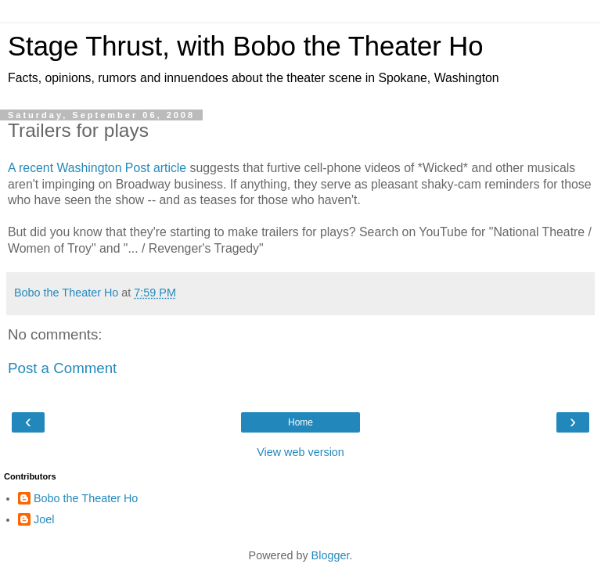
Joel (44, 519)
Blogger (330, 555)
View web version (300, 452)
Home (300, 422)
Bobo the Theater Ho (86, 498)
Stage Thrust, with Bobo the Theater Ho (246, 46)
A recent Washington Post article (97, 167)
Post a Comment (62, 368)
